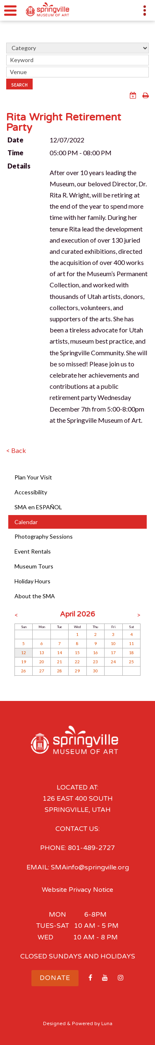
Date (15, 140)
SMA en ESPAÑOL (38, 506)
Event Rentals (32, 551)
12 (23, 652)
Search (19, 85)
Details (19, 166)
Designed (54, 1023)
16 (95, 652)
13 (41, 652)
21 (59, 661)
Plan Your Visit (33, 477)
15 (77, 652)
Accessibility (30, 492)
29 (77, 670)
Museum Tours (33, 566)
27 (41, 670)
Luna (106, 1023)
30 (95, 670)
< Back (16, 450)
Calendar (26, 521)
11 (131, 643)
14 (59, 652)
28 (59, 670)
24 (113, 661)
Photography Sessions (43, 536)
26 (23, 670)
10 (113, 643)
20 (41, 661)
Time (15, 153)
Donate (55, 978)
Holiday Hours (32, 581)
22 (77, 661)
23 (95, 661)
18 (131, 652)
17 (113, 652)
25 (131, 661)
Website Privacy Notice (77, 890)
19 (23, 661)
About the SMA (34, 596)
